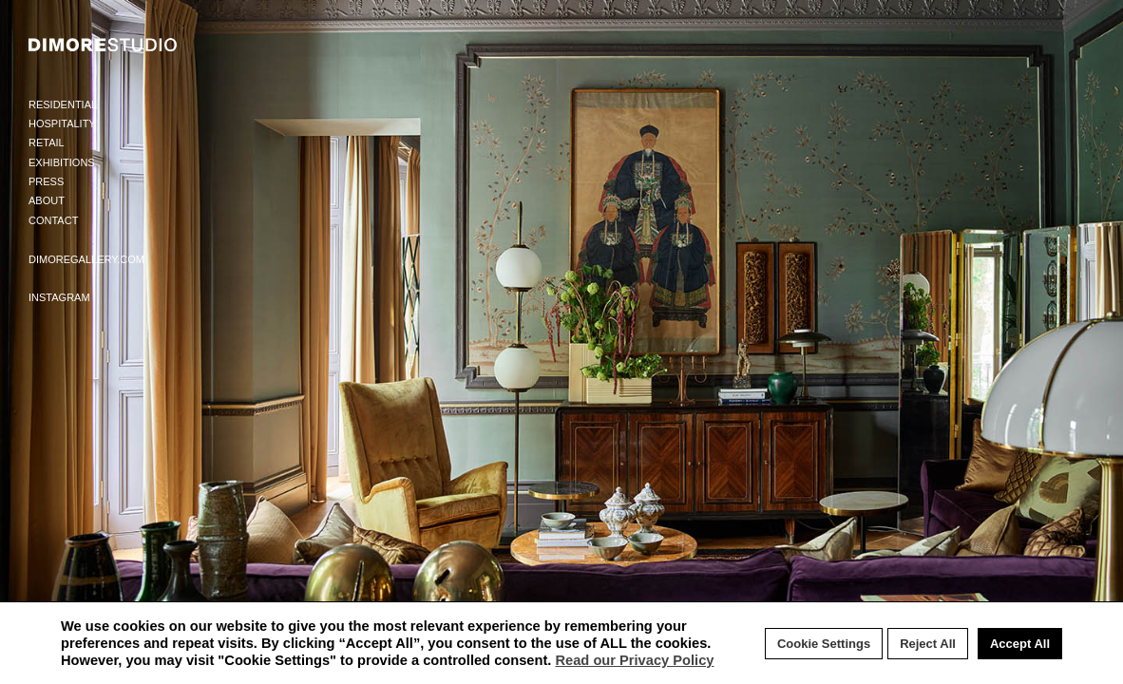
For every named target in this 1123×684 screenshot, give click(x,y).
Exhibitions (62, 162)
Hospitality (62, 123)
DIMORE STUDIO (103, 44)
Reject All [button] (928, 643)
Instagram (59, 297)
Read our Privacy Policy (634, 660)
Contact (53, 220)
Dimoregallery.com (86, 259)
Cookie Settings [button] (823, 643)
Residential (63, 104)
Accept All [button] (1020, 643)
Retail (47, 142)
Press (46, 181)
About (47, 200)
